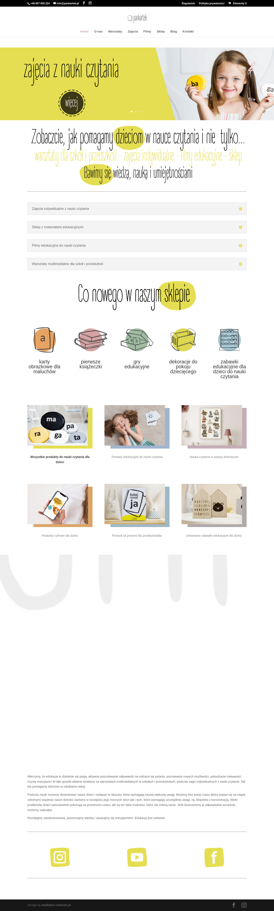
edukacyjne (137, 366)
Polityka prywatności (211, 3)
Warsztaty (115, 31)
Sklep (161, 31)
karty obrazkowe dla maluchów (44, 366)
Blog (173, 31)
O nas (98, 31)
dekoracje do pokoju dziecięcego (183, 366)
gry (137, 361)
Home (84, 31)
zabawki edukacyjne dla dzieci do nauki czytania (229, 369)
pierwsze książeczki (91, 364)
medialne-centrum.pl (56, 905)
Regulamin (188, 3)
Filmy (147, 31)
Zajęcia (133, 31)
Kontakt (188, 31)
